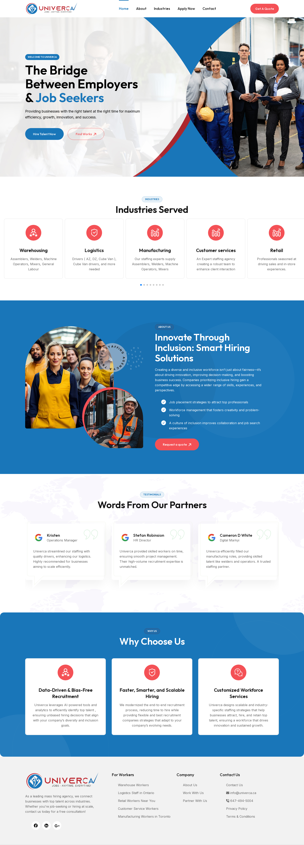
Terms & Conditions (240, 816)
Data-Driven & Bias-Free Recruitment (66, 693)
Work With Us (193, 793)
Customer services (216, 250)
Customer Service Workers (138, 809)
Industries (162, 8)
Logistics (94, 250)
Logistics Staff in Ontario (136, 793)
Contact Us (234, 785)
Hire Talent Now (44, 134)
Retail (276, 250)
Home (124, 8)
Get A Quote (264, 9)
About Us (190, 785)
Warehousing (33, 250)
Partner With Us (195, 801)
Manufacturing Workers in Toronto (144, 816)
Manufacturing (155, 250)
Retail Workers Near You (136, 801)
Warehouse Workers (133, 785)
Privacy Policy (236, 809)
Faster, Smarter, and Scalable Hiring (152, 693)
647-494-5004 (239, 801)
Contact (209, 8)
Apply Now (186, 8)
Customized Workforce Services (238, 693)
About (141, 8)
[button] (141, 285)
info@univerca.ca (241, 793)
